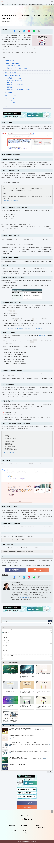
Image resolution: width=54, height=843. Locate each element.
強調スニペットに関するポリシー (10, 452)
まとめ (6, 106)
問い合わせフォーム (40, 827)
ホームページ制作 (27, 640)
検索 (50, 621)
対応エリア (13, 832)
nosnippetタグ (10, 101)
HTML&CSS (27, 648)
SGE (37, 464)
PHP (27, 653)
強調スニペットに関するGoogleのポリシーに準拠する (18, 89)
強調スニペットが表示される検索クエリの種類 (17, 68)
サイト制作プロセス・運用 (27, 655)
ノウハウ (24, 830)
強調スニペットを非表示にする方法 (13, 99)
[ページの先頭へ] (52, 811)
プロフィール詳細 (15, 600)
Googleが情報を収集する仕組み (13, 65)
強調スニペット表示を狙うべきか (12, 72)
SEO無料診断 (39, 829)
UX (27, 658)
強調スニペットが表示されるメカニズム (13, 63)
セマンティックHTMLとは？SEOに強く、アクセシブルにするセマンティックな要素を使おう (22, 328)
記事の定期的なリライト (12, 87)
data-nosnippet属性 (11, 102)
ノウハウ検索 (5, 618)
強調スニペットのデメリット (11, 96)
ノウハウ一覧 (4, 604)
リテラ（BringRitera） (23, 597)
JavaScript (27, 650)
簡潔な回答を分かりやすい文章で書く (15, 84)
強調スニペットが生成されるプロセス (15, 67)
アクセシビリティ (27, 643)
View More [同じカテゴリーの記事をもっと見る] (49, 771)
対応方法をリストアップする (13, 86)
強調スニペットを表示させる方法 (12, 75)
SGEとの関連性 (8, 92)
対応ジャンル (13, 830)
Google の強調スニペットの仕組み (10, 200)
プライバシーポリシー (27, 834)
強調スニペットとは (9, 60)
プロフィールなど (14, 829)
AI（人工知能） (27, 637)
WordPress (27, 645)
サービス (12, 827)
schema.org (41, 335)
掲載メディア (25, 829)
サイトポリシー (25, 832)
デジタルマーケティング (27, 630)
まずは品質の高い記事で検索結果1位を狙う (16, 78)
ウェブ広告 (27, 635)
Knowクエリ (9, 77)
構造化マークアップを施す (12, 82)
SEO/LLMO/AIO (27, 632)
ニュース (24, 827)
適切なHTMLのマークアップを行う (14, 80)
